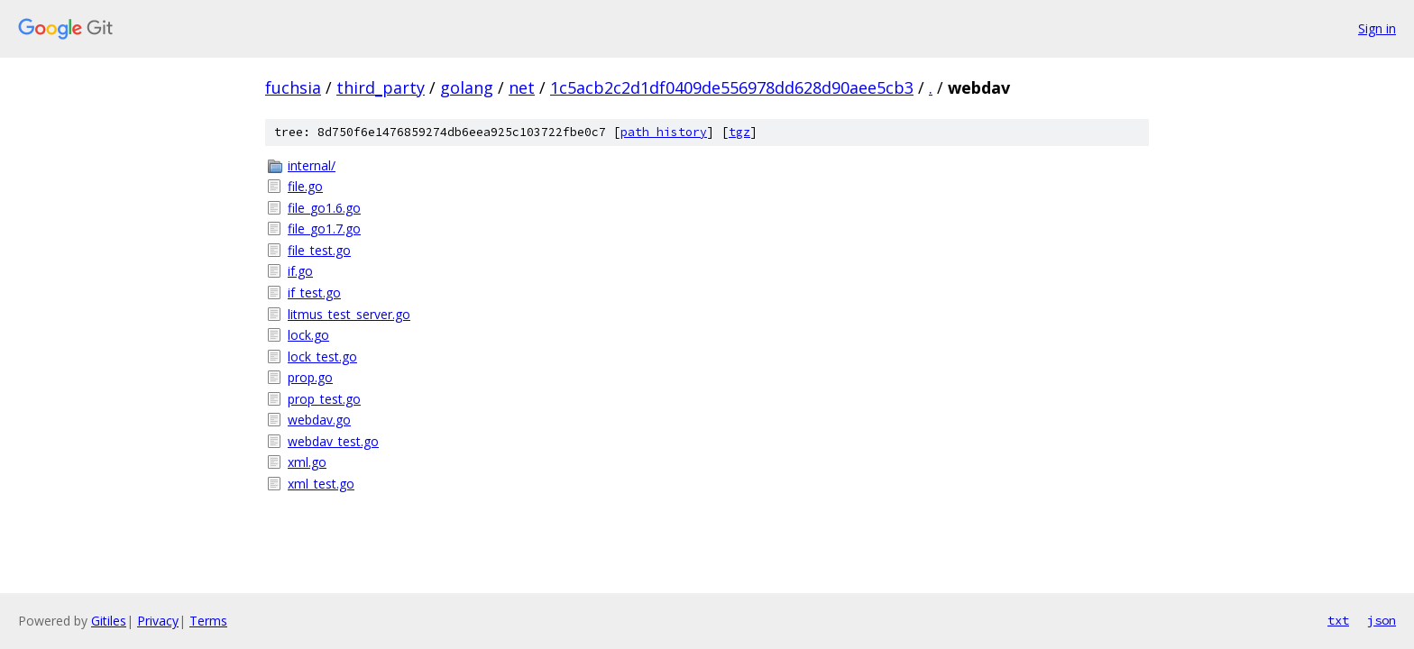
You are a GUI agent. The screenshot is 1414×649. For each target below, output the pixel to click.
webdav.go (319, 419)
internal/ (311, 165)
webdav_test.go (333, 441)
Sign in (1377, 28)
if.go (300, 270)
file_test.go (319, 250)
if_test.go (314, 292)
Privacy (158, 620)
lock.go (308, 334)
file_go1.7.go (324, 228)
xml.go (307, 462)
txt (1338, 620)
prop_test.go (324, 398)
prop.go (310, 377)
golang (466, 87)
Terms (208, 620)
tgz (739, 132)
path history (663, 132)
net (522, 87)
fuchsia (293, 87)
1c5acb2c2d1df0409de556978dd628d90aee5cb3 (732, 87)
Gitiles (108, 620)
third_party (380, 87)
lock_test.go (322, 356)
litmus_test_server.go (349, 314)
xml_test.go (321, 483)
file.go (305, 186)
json (1381, 620)
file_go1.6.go (324, 207)
